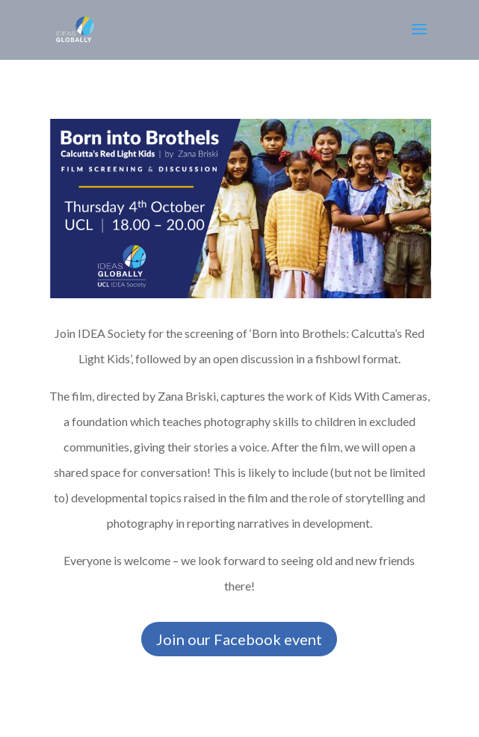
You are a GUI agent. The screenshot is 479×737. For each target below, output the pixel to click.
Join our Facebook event (239, 639)
